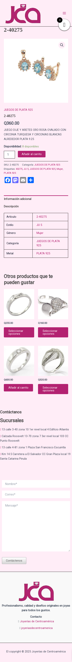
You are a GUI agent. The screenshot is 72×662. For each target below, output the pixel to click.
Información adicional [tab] (17, 199)
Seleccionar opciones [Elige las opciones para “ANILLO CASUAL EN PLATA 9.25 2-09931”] (50, 389)
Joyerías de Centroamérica (37, 621)
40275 (19, 168)
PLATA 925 (10, 172)
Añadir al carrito (32, 154)
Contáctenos (14, 560)
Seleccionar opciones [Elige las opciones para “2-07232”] (15, 332)
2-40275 (41, 216)
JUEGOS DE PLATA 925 (18, 110)
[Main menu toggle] (64, 13)
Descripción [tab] (11, 206)
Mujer (60, 168)
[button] (61, 45)
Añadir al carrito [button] (18, 387)
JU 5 (26, 168)
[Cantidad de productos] (9, 154)
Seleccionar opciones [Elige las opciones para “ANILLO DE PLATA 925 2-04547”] (50, 332)
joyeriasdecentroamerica (37, 628)
